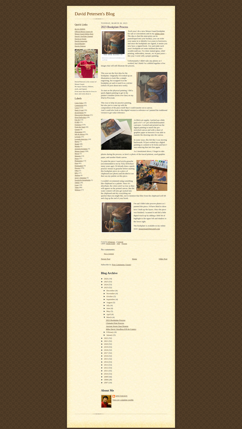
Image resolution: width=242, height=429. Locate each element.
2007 (106, 382)
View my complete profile (123, 400)
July (108, 305)
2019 (106, 347)
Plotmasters (79, 161)
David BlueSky (80, 43)
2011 (106, 371)
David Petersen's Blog (95, 13)
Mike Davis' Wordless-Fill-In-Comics (121, 329)
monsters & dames (81, 149)
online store (159, 33)
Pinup (77, 158)
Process (77, 168)
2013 (106, 365)
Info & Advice (80, 134)
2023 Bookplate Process (115, 320)
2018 (106, 350)
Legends (78, 137)
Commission (79, 105)
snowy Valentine (80, 178)
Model (77, 144)
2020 (106, 344)
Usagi (77, 185)
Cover (77, 108)
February (110, 332)
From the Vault (80, 127)
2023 (106, 287)
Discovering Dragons (82, 115)
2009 (106, 377)
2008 (106, 380)
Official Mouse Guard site (84, 31)
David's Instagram (81, 41)
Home (134, 259)
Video (77, 187)
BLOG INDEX (80, 29)
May (108, 311)
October (109, 296)
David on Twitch (80, 39)
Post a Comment (109, 254)
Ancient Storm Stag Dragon (117, 326)
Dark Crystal (79, 110)
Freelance (78, 125)
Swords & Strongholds (82, 180)
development (79, 113)
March (109, 317)
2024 (106, 284)
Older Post (163, 259)
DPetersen (121, 396)
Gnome (77, 129)
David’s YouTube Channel (84, 36)
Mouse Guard (79, 151)
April (108, 314)
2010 (106, 374)
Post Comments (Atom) (121, 264)
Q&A (77, 170)
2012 (106, 368)
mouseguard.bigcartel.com (149, 229)
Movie (77, 153)
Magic (77, 141)
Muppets (78, 156)
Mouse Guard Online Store (84, 34)
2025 (106, 281)
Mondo (77, 146)
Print (76, 163)
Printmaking (79, 166)
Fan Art (77, 120)
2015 (106, 359)
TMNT (77, 182)
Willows (77, 190)
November (110, 293)
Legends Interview (81, 139)
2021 (106, 341)
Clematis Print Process (115, 323)
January (109, 335)
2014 (106, 362)
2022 (106, 338)
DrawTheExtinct (80, 117)
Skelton (77, 175)
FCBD (77, 122)
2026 (106, 279)
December (110, 290)
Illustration (78, 132)
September (111, 299)
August (109, 302)
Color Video (79, 103)
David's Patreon (80, 46)
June (108, 308)
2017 (106, 353)
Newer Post (105, 259)
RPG (76, 173)
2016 (106, 356)
